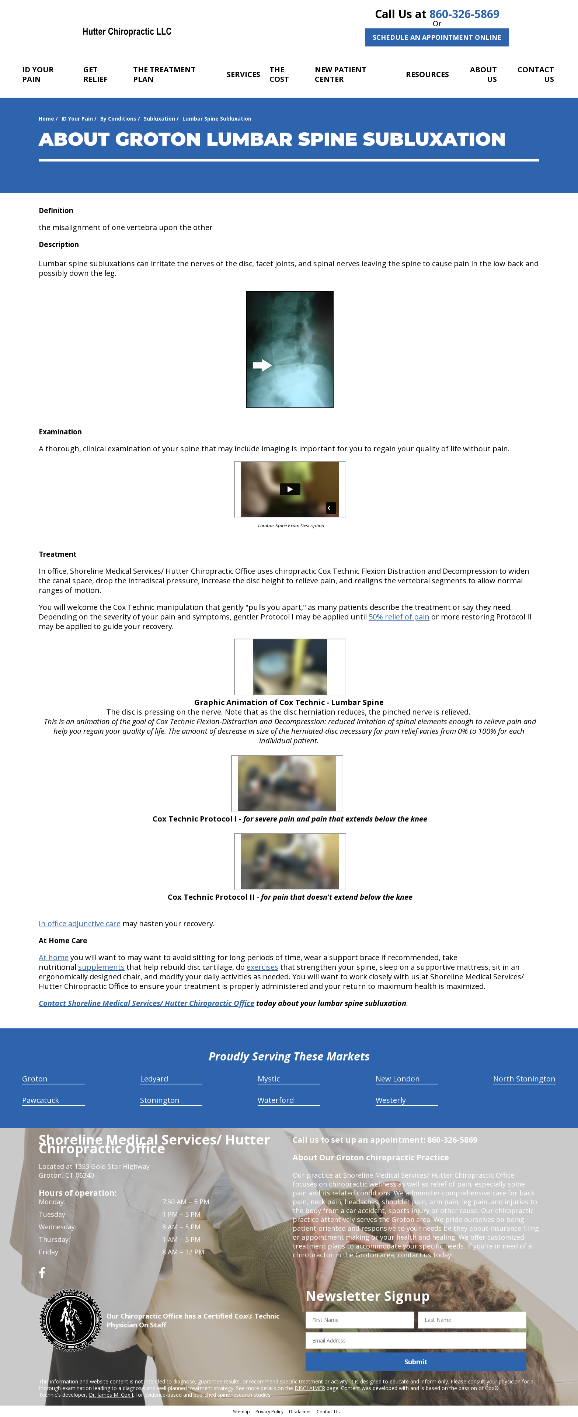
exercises (262, 967)
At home (54, 957)
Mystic (269, 1079)
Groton (35, 1079)
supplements (101, 967)
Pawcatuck (40, 1100)
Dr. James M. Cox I (111, 1394)
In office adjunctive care (80, 923)
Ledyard (154, 1079)
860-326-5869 (464, 13)
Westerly (391, 1100)
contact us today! (425, 1254)
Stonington (160, 1100)
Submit (416, 1361)
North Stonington (524, 1079)
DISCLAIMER (310, 1388)
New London (398, 1079)
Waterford (276, 1100)
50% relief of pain (399, 617)
